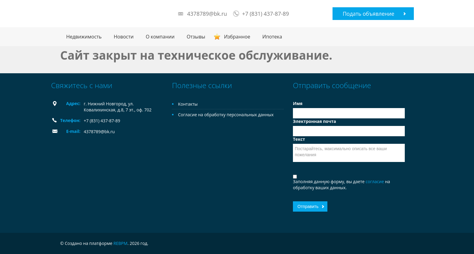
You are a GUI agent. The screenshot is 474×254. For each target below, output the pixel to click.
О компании (160, 36)
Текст (299, 139)
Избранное (237, 36)
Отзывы (196, 36)
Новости (124, 36)
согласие (375, 181)
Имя (298, 103)
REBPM (120, 243)
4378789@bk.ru (207, 13)
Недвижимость (84, 36)
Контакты (188, 104)
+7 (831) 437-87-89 (265, 13)
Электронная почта (314, 121)
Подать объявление (368, 13)
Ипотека (272, 36)
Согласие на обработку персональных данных (226, 114)
